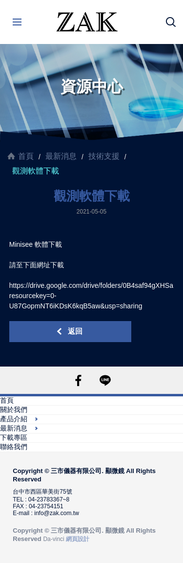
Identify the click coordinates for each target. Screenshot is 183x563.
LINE (105, 380)
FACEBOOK (78, 380)
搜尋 (170, 22)
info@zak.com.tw (56, 513)
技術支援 (104, 156)
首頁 (26, 156)
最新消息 (61, 156)
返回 (75, 331)
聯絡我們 (13, 447)
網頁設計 (77, 539)
